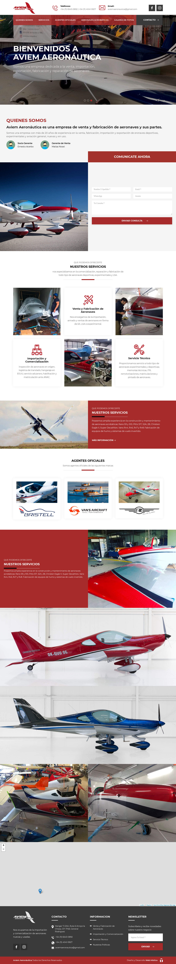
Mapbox (149, 905)
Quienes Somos (24, 20)
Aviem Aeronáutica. (22, 960)
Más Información (102, 440)
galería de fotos (124, 20)
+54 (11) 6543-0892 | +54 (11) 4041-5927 (78, 9)
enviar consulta (132, 221)
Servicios (43, 20)
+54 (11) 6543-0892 (64, 937)
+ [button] (3, 845)
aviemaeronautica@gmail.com (122, 9)
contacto (149, 20)
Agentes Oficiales (65, 20)
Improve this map (169, 905)
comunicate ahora (132, 157)
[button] (85, 100)
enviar (145, 946)
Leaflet (142, 905)
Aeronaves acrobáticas (94, 20)
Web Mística (151, 960)
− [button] (3, 849)
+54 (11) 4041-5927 (64, 942)
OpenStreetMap (158, 905)
